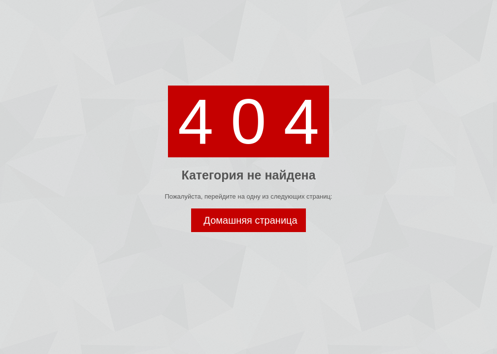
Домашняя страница (250, 220)
